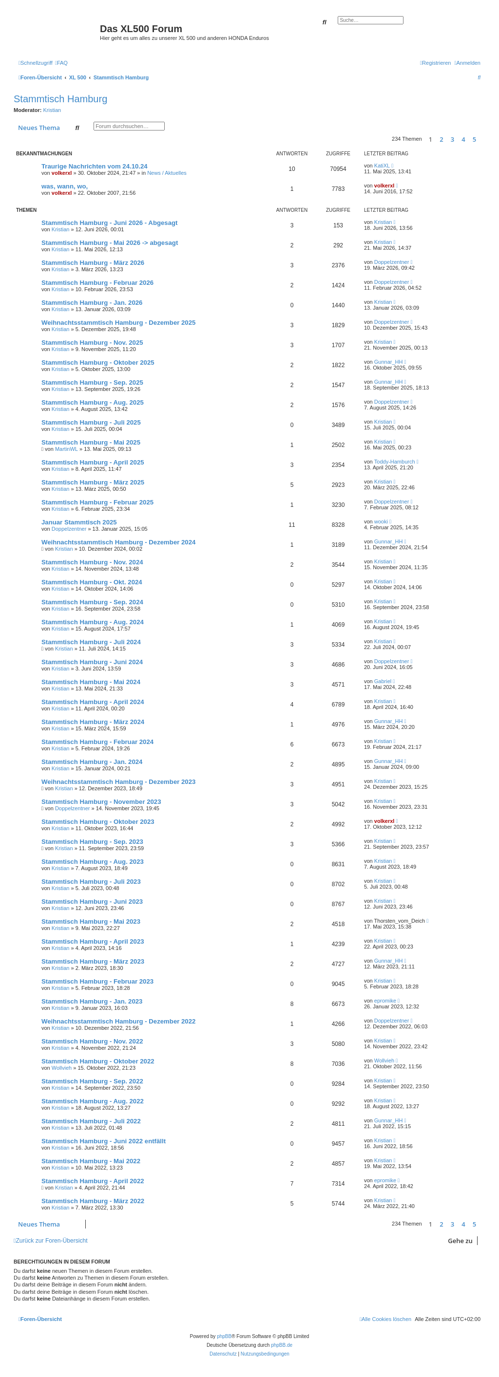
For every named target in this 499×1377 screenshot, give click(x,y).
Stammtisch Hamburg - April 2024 (92, 702)
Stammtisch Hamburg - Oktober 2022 (97, 1061)
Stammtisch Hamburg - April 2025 (92, 462)
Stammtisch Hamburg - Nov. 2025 (92, 342)
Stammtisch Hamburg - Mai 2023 (90, 921)
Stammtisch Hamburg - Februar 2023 (97, 981)
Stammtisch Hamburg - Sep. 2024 (92, 602)
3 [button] (452, 139)
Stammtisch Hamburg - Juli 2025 (91, 422)
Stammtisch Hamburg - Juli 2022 (91, 1121)
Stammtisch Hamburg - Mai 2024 (90, 682)
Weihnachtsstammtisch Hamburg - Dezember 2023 (118, 781)
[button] (482, 139)
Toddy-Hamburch (394, 462)
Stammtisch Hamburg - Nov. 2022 (92, 1041)
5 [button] (474, 139)
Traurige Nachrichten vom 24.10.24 (94, 166)
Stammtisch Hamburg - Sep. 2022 (92, 1081)
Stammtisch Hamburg (60, 98)
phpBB (224, 1336)
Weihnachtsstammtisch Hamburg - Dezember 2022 (118, 1021)
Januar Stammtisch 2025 (79, 522)
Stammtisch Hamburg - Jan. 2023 (91, 1001)
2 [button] (441, 139)
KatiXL (382, 165)
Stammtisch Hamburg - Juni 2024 (92, 662)
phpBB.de (281, 1345)
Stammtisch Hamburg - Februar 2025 (97, 502)
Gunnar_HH (388, 362)
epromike (385, 1001)
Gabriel (382, 681)
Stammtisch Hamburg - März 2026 (92, 262)
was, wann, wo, (64, 186)
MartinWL (66, 449)
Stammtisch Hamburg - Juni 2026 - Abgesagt (109, 222)
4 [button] (463, 139)
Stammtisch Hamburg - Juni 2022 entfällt (103, 1141)
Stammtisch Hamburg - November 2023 (101, 801)
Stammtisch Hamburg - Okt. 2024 (91, 582)
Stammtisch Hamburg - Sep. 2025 (92, 382)
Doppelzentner (391, 262)
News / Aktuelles (167, 173)
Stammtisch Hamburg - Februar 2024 (97, 741)
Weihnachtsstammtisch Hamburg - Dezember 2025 (118, 322)
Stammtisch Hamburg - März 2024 (92, 722)
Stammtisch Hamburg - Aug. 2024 (92, 622)
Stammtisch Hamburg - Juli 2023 (91, 881)
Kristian (52, 110)
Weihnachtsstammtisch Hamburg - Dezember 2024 (118, 542)
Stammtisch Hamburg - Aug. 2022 (92, 1101)
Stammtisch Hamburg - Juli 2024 (91, 642)
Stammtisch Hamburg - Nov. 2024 (92, 562)
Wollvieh (62, 1068)
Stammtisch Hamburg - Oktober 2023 (97, 821)
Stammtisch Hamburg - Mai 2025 (90, 442)
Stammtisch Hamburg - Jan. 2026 (91, 302)
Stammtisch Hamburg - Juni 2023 (92, 901)
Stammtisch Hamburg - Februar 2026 (97, 282)
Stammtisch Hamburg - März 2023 (92, 961)
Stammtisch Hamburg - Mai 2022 (90, 1161)
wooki (381, 521)
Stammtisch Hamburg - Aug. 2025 (92, 402)
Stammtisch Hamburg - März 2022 (92, 1201)
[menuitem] (61, 63)
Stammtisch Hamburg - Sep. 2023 (92, 841)
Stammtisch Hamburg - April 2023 (92, 941)
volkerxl (62, 173)
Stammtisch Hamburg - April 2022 (92, 1181)
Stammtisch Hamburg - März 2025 (92, 482)
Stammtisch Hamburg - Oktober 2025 (97, 362)
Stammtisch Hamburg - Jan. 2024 (91, 761)
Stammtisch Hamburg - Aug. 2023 (92, 861)
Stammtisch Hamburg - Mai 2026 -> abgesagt (109, 242)
